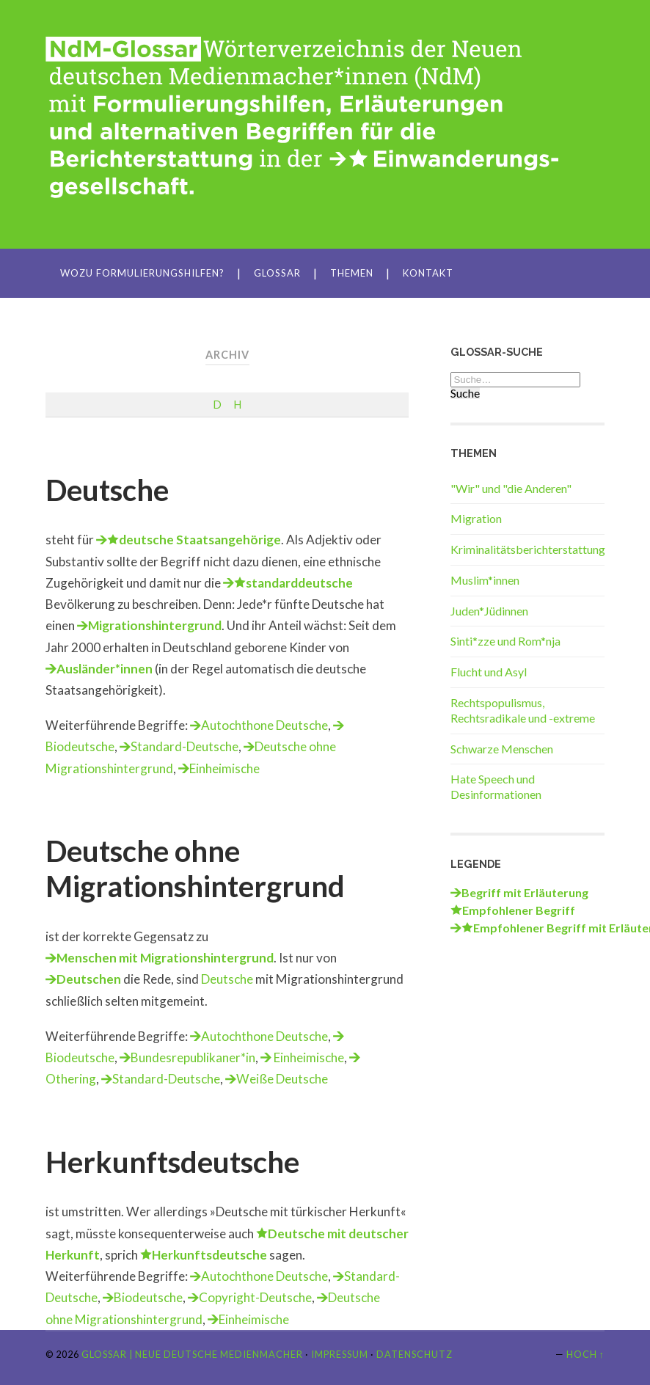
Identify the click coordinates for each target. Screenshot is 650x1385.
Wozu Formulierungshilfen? (142, 273)
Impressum (339, 1354)
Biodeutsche (148, 1297)
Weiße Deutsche (282, 1078)
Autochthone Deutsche (264, 725)
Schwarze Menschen (501, 749)
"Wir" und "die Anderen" (511, 488)
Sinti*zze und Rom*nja (505, 641)
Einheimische (224, 768)
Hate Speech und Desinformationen (495, 786)
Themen (351, 273)
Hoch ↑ (585, 1354)
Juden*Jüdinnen (489, 611)
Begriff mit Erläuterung (524, 892)
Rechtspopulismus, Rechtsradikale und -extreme (522, 710)
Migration (476, 518)
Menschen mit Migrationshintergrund (165, 957)
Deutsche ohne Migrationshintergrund (195, 868)
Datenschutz (414, 1354)
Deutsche (107, 490)
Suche (465, 393)
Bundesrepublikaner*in (193, 1057)
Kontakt (428, 273)
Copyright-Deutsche (255, 1297)
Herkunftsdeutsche (172, 1162)
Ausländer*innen (104, 668)
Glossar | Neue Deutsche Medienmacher (192, 1354)
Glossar (277, 273)
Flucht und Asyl (488, 672)
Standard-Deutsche (184, 746)
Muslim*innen (484, 580)
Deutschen (88, 979)
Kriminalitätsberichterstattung (527, 549)
